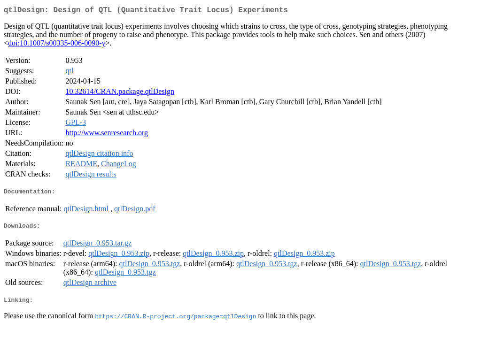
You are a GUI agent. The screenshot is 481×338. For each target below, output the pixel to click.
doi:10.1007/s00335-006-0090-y (57, 45)
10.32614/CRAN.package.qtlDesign (119, 93)
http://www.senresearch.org (106, 134)
